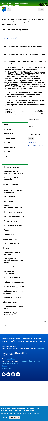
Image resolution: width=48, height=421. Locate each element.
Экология (7, 248)
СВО (5, 156)
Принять (5, 418)
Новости (6, 152)
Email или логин (33, 119)
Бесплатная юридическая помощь (13, 307)
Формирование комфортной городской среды (13, 260)
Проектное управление (12, 212)
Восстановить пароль (35, 145)
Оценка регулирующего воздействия (13, 191)
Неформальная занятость (13, 216)
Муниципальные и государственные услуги (13, 172)
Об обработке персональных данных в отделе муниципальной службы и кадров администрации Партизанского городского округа (24, 86)
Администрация (13, 17)
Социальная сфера (10, 196)
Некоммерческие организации (10, 272)
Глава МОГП (8, 134)
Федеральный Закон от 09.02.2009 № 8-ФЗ (25, 46)
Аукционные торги (10, 239)
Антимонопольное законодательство (10, 185)
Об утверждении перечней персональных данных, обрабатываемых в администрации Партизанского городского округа (23, 94)
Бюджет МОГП (9, 234)
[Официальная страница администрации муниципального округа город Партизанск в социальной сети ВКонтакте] (8, 374)
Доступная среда (10, 302)
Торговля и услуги (10, 221)
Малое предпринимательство (12, 206)
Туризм (6, 230)
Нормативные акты (11, 167)
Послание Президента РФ (13, 286)
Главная (4, 17)
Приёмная (7, 143)
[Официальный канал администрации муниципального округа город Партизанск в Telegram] (18, 374)
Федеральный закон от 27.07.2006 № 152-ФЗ (26, 54)
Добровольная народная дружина (13, 292)
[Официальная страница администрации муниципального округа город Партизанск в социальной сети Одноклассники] (13, 374)
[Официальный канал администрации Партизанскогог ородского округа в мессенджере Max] (4, 374)
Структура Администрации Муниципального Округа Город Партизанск (23, 19)
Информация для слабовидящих (10, 314)
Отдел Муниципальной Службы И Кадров (21, 22)
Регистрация (32, 143)
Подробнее (36, 413)
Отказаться (14, 417)
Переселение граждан (12, 225)
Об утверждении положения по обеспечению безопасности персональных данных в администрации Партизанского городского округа (24, 102)
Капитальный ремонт (12, 267)
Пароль (30, 127)
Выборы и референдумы (13, 282)
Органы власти (9, 147)
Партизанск (8, 129)
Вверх (23, 111)
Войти (5, 325)
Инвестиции (8, 201)
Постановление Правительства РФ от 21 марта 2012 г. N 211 (25, 62)
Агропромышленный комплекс (11, 253)
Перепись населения (11, 277)
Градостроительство (11, 243)
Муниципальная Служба (9, 24)
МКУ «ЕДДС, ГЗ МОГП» (12, 297)
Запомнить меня (35, 134)
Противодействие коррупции (10, 179)
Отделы (4, 22)
